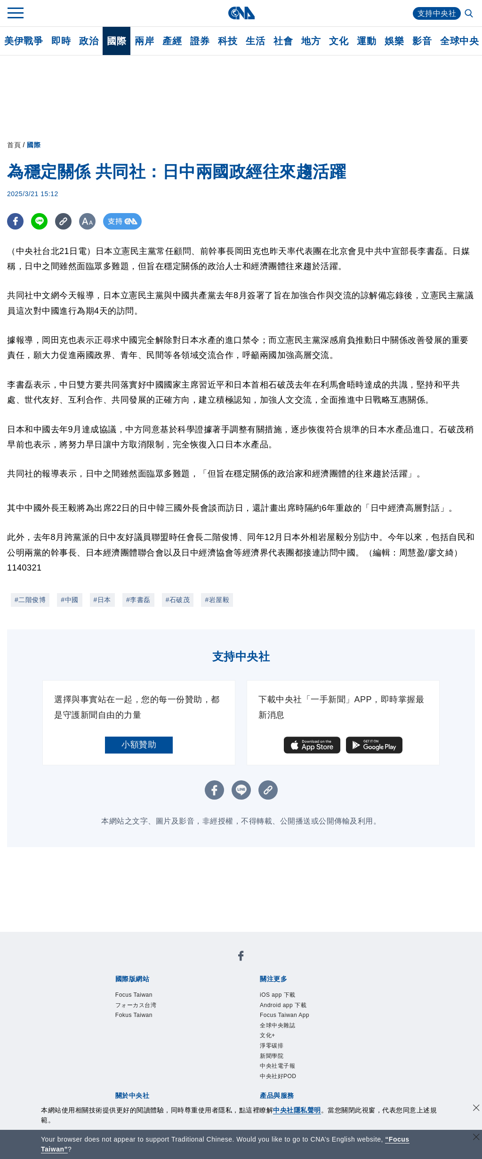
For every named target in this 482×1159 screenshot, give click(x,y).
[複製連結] (63, 221)
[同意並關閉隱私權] (476, 1109)
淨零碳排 (271, 1045)
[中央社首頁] (241, 13)
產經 (172, 41)
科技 (227, 41)
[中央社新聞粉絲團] (241, 957)
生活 (255, 41)
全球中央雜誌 (277, 1025)
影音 (422, 41)
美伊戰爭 (23, 41)
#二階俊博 (30, 599)
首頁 (14, 145)
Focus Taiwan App (284, 1015)
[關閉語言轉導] (476, 1138)
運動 (366, 41)
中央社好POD (278, 1076)
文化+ (267, 1035)
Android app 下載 (283, 1005)
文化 (338, 41)
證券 (199, 41)
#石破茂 (178, 599)
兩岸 (144, 41)
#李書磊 (138, 599)
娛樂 (394, 41)
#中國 (69, 599)
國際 (116, 41)
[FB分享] (15, 221)
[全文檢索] (470, 14)
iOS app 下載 (278, 995)
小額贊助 (138, 744)
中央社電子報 (277, 1066)
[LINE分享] (39, 221)
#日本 (102, 599)
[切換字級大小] (87, 221)
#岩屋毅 (217, 599)
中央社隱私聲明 (297, 1110)
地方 (311, 41)
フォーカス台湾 (136, 1005)
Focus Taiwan (134, 995)
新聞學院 (271, 1056)
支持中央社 (437, 13)
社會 (283, 41)
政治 (88, 41)
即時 (61, 41)
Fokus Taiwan (134, 1015)
